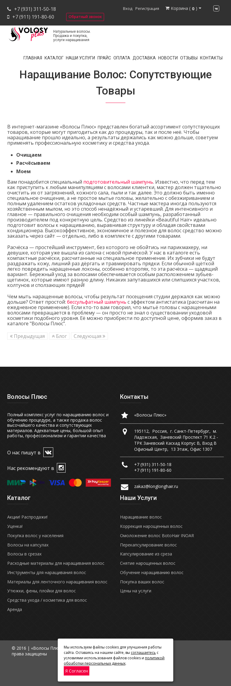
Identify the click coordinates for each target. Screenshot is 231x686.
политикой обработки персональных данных (114, 660)
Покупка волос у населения (35, 535)
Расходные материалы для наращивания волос (55, 563)
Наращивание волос (141, 517)
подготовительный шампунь (118, 182)
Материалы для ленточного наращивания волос (57, 582)
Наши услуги (80, 58)
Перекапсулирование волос (148, 545)
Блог (59, 336)
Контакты (211, 58)
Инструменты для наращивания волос (46, 572)
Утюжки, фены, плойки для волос (41, 591)
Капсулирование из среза (146, 554)
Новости (168, 58)
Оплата (121, 58)
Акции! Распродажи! (27, 517)
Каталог (54, 58)
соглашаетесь (143, 652)
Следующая (89, 336)
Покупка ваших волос (142, 582)
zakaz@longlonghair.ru (156, 486)
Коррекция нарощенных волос (151, 526)
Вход (127, 8)
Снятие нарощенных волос (147, 563)
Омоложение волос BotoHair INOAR (157, 535)
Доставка (144, 58)
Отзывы (189, 58)
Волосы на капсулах (27, 545)
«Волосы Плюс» (150, 415)
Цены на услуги (135, 591)
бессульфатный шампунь (96, 302)
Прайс (104, 58)
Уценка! (15, 526)
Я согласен (76, 671)
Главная (32, 58)
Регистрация (147, 8)
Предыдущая (27, 336)
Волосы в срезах (24, 554)
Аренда (14, 609)
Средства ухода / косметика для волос (47, 600)
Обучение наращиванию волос (151, 572)
